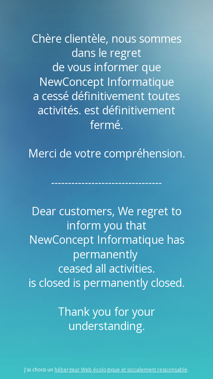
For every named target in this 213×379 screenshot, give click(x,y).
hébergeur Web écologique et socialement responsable (121, 369)
